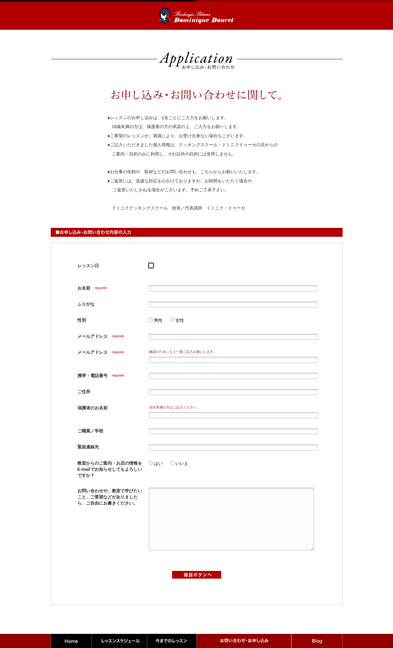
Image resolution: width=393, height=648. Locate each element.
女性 (179, 320)
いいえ (181, 463)
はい (158, 463)
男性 (158, 320)
